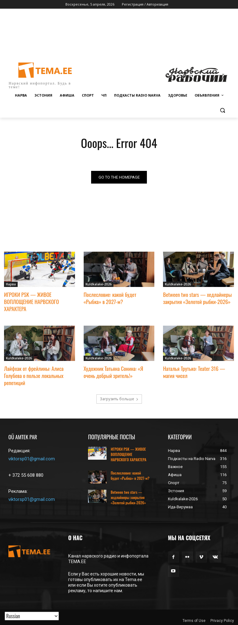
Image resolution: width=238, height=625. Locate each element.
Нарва (11, 284)
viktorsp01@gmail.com (31, 457)
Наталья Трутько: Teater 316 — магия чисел (193, 370)
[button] (222, 110)
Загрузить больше (119, 397)
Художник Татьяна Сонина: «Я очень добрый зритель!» (113, 370)
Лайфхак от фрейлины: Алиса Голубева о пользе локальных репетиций (33, 374)
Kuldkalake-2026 (99, 284)
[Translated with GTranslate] (32, 616)
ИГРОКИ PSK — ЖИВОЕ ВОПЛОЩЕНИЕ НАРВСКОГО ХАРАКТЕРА (31, 301)
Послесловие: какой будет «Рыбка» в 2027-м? (119, 298)
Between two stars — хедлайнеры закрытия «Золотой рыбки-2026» (197, 298)
